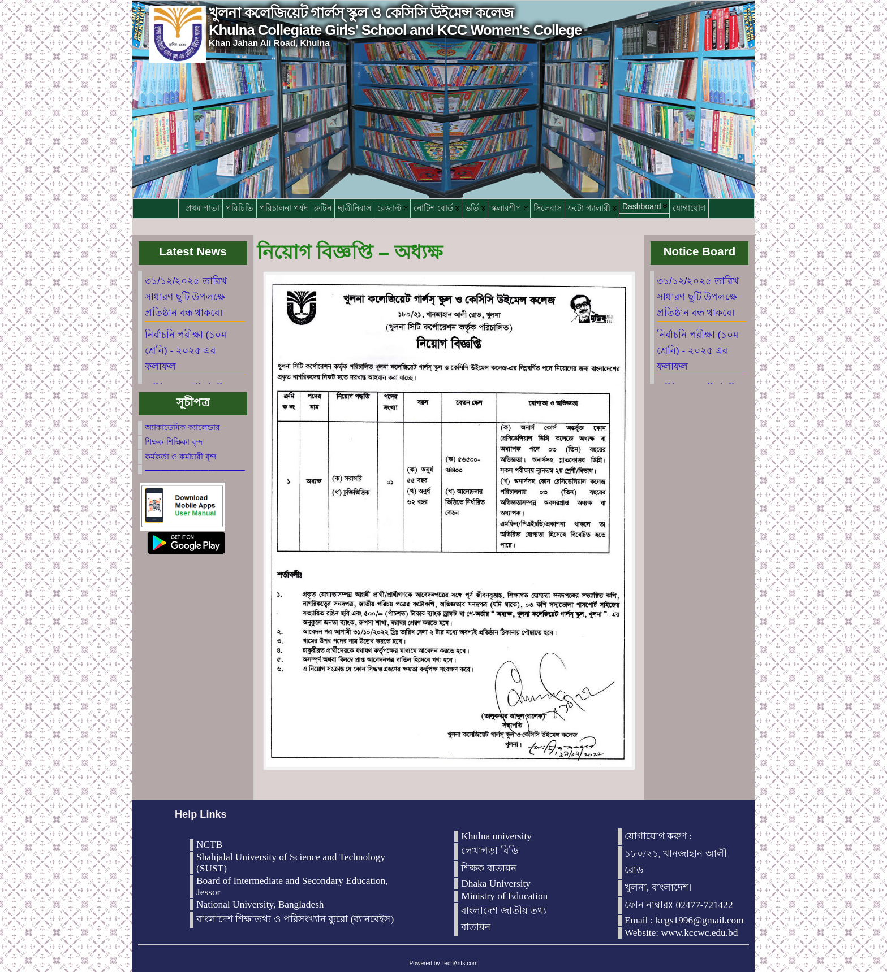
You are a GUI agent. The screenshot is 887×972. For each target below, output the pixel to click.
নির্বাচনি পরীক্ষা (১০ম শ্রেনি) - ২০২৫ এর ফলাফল (185, 350)
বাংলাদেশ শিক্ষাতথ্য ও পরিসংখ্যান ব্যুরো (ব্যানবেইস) (295, 919)
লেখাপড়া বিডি (489, 850)
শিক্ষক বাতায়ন (488, 868)
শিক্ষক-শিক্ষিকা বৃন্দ (174, 441)
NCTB (209, 844)
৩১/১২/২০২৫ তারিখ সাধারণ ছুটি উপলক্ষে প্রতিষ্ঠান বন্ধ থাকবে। (186, 297)
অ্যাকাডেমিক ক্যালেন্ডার (182, 427)
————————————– (195, 469)
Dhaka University (496, 883)
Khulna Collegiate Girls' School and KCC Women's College (395, 30)
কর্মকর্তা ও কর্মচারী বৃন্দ (180, 456)
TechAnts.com (459, 963)
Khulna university (496, 836)
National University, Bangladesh (260, 904)
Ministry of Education (504, 896)
